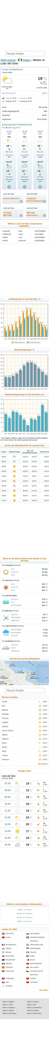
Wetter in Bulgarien (8, 1007)
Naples (5, 735)
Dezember (40, 241)
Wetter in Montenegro (9, 1013)
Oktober (39, 234)
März (5, 237)
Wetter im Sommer (24, 917)
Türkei (33, 978)
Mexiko (9, 963)
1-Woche (35, 200)
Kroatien (10, 956)
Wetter (32, 214)
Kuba (32, 956)
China (8, 937)
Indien (8, 948)
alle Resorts (43, 764)
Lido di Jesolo (7, 731)
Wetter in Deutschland (34, 1013)
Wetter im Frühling (24, 913)
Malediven (10, 960)
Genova (5, 718)
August (22, 241)
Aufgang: (8, 98)
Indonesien (35, 948)
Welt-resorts (8, 60)
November (40, 237)
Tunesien (10, 978)
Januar (6, 231)
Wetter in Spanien (8, 1010)
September (40, 231)
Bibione (5, 710)
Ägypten (9, 933)
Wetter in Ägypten (8, 1002)
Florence (5, 759)
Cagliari (5, 722)
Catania (5, 726)
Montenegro (36, 963)
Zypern (9, 986)
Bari (3, 706)
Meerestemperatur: (9, 93)
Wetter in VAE (31, 1005)
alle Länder (43, 990)
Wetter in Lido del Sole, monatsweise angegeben (25, 225)
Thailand (10, 971)
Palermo (5, 739)
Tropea (5, 755)
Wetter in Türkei (7, 1005)
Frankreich (11, 945)
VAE (7, 982)
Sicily (4, 751)
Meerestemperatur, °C (25, 350)
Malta (32, 960)
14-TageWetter (7, 214)
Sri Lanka (34, 967)
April (5, 241)
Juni (21, 234)
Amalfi (4, 702)
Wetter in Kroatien (33, 1010)
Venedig (5, 714)
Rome (4, 743)
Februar (7, 234)
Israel (8, 952)
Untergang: (23, 98)
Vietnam (33, 982)
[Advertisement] (24, 25)
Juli (21, 237)
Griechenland (36, 945)
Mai (3, 128)
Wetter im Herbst (24, 921)
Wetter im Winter (24, 910)
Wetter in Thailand (33, 1002)
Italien (27, 60)
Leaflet (38, 684)
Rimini (4, 747)
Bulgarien (35, 933)
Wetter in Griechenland (34, 1007)
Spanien (9, 967)
